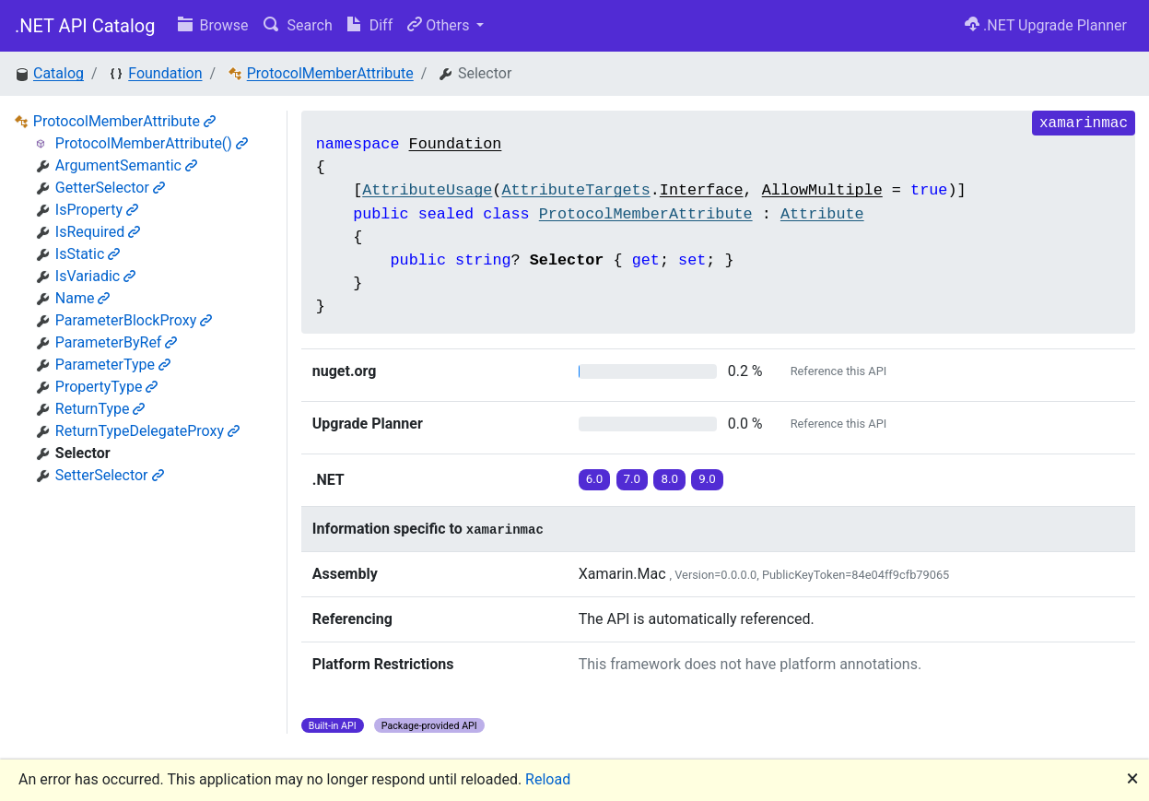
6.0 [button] (595, 479)
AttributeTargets (575, 190)
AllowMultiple (822, 190)
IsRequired (98, 232)
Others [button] (440, 25)
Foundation (165, 73)
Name (83, 298)
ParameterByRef (116, 342)
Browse (213, 25)
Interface (702, 190)
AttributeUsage (427, 190)
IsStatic (88, 254)
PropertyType (106, 386)
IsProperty (96, 209)
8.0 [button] (669, 479)
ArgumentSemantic (126, 165)
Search (298, 25)
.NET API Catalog (85, 26)
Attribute (822, 214)
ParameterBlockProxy (133, 320)
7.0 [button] (632, 479)
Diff (370, 25)
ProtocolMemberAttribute (330, 73)
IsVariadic (95, 276)
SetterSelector (109, 475)
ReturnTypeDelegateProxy (147, 431)
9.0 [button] (707, 479)
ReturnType (100, 409)
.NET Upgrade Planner (1046, 25)
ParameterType (112, 364)
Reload (547, 779)
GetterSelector (110, 187)
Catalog (58, 73)
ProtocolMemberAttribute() (151, 143)
